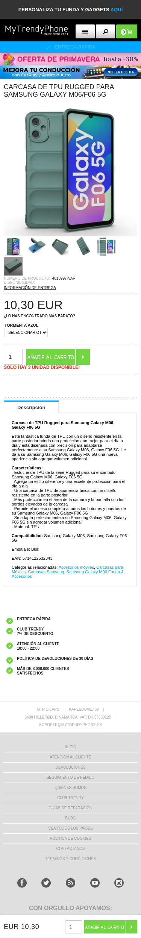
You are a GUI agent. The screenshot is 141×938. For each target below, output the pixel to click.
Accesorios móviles (76, 567)
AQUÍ (117, 9)
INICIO (70, 747)
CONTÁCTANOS (70, 849)
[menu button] (85, 31)
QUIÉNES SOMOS (70, 788)
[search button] (105, 31)
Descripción (31, 407)
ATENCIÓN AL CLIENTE (70, 757)
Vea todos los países (70, 828)
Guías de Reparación (70, 808)
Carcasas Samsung (46, 572)
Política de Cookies (70, 838)
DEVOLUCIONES (70, 767)
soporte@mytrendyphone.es (70, 725)
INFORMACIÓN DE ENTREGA (30, 288)
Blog (70, 818)
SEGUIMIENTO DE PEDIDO (71, 777)
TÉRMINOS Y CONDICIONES (70, 859)
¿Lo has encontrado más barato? (39, 316)
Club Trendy (70, 798)
